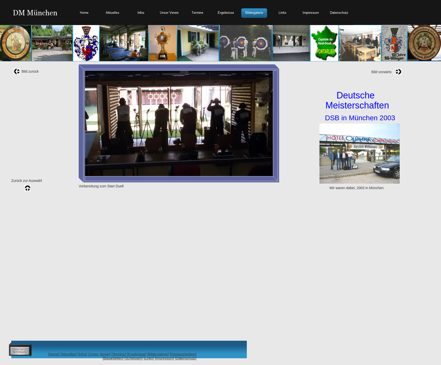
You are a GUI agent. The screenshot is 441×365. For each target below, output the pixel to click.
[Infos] (82, 354)
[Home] (54, 354)
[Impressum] (164, 358)
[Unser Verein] (99, 354)
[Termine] (119, 354)
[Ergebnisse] (136, 354)
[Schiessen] (134, 358)
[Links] (149, 358)
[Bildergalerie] (158, 354)
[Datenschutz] (185, 358)
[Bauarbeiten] (113, 358)
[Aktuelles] (69, 354)
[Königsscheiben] (183, 354)
